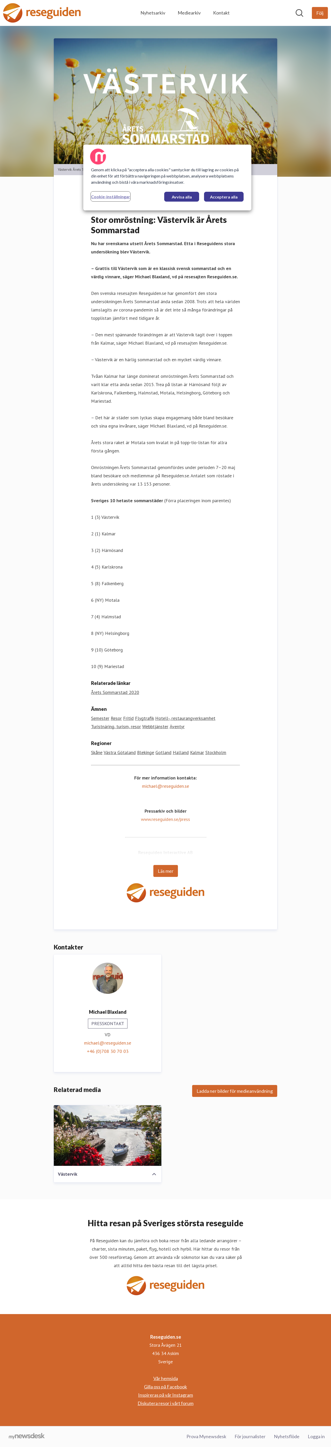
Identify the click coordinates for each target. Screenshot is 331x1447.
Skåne (96, 752)
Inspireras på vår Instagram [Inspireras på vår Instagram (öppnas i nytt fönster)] (165, 1395)
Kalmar (197, 752)
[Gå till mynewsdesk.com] (26, 1436)
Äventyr (177, 726)
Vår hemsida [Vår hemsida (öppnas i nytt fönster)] (165, 1378)
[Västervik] (107, 1135)
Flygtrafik (144, 718)
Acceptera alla (224, 196)
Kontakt (221, 13)
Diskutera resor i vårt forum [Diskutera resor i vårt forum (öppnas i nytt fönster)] (165, 1403)
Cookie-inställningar (110, 196)
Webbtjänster (155, 726)
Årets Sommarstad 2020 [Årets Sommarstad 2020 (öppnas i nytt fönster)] (115, 692)
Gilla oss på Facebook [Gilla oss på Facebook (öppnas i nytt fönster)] (165, 1386)
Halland (181, 752)
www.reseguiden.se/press (165, 819)
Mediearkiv (189, 13)
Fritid (128, 718)
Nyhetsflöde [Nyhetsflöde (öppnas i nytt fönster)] (286, 1436)
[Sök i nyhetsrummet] (299, 13)
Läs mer (166, 871)
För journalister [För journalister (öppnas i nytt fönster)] (250, 1436)
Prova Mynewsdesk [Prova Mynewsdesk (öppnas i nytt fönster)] (206, 1436)
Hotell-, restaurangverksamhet (185, 718)
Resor (116, 718)
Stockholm (215, 752)
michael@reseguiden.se (165, 786)
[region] (167, 177)
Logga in (316, 1436)
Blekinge (145, 752)
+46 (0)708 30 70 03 (108, 1051)
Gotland (163, 752)
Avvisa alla (182, 196)
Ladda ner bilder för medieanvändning (235, 1091)
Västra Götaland (120, 752)
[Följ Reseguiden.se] (320, 13)
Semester (100, 718)
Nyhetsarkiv (152, 13)
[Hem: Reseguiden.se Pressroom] (42, 13)
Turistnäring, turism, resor (116, 726)
